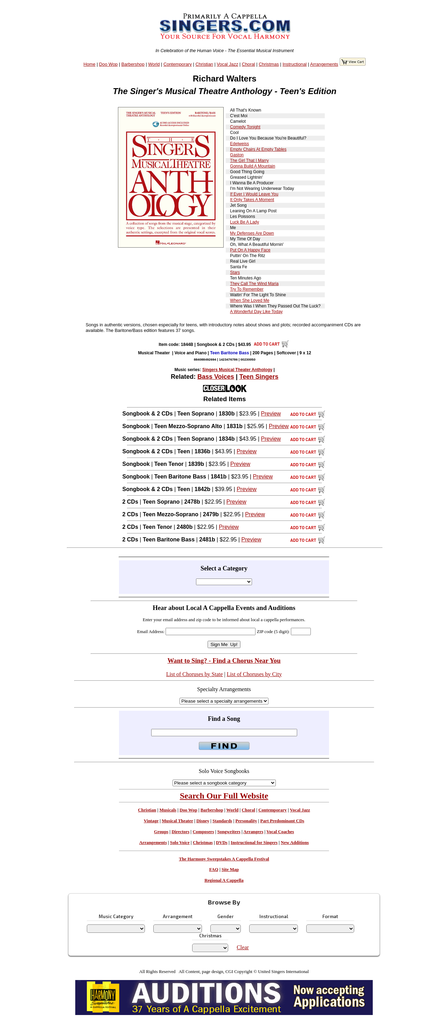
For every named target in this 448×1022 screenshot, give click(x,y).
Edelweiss (239, 143)
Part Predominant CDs (282, 820)
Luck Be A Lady (244, 222)
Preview (271, 414)
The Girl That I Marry (249, 160)
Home (90, 64)
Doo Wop (108, 64)
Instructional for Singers (254, 842)
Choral (248, 64)
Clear (243, 947)
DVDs (221, 842)
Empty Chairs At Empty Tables (258, 149)
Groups (161, 831)
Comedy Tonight (245, 127)
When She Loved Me (249, 300)
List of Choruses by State (194, 674)
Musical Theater (177, 820)
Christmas (269, 64)
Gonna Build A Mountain (252, 166)
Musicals (167, 810)
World (154, 64)
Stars (235, 272)
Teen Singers (259, 376)
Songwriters (228, 831)
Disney (202, 820)
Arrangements (324, 64)
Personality (246, 820)
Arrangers (253, 831)
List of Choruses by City (254, 674)
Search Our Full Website (224, 795)
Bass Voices (215, 376)
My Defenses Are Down (252, 233)
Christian (204, 64)
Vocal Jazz (227, 64)
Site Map (230, 869)
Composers (203, 831)
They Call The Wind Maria (254, 283)
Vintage (151, 820)
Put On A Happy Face (250, 250)
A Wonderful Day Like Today (256, 311)
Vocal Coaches (280, 831)
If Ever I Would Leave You (254, 194)
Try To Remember (246, 289)
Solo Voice (180, 842)
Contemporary (177, 64)
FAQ (213, 869)
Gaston (237, 154)
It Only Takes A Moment (252, 199)
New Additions (295, 842)
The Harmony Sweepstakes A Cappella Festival (224, 859)
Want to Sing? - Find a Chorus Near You (223, 660)
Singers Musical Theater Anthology (237, 369)
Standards (222, 820)
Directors (180, 831)
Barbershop (133, 64)
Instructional (294, 64)
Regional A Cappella (224, 880)
